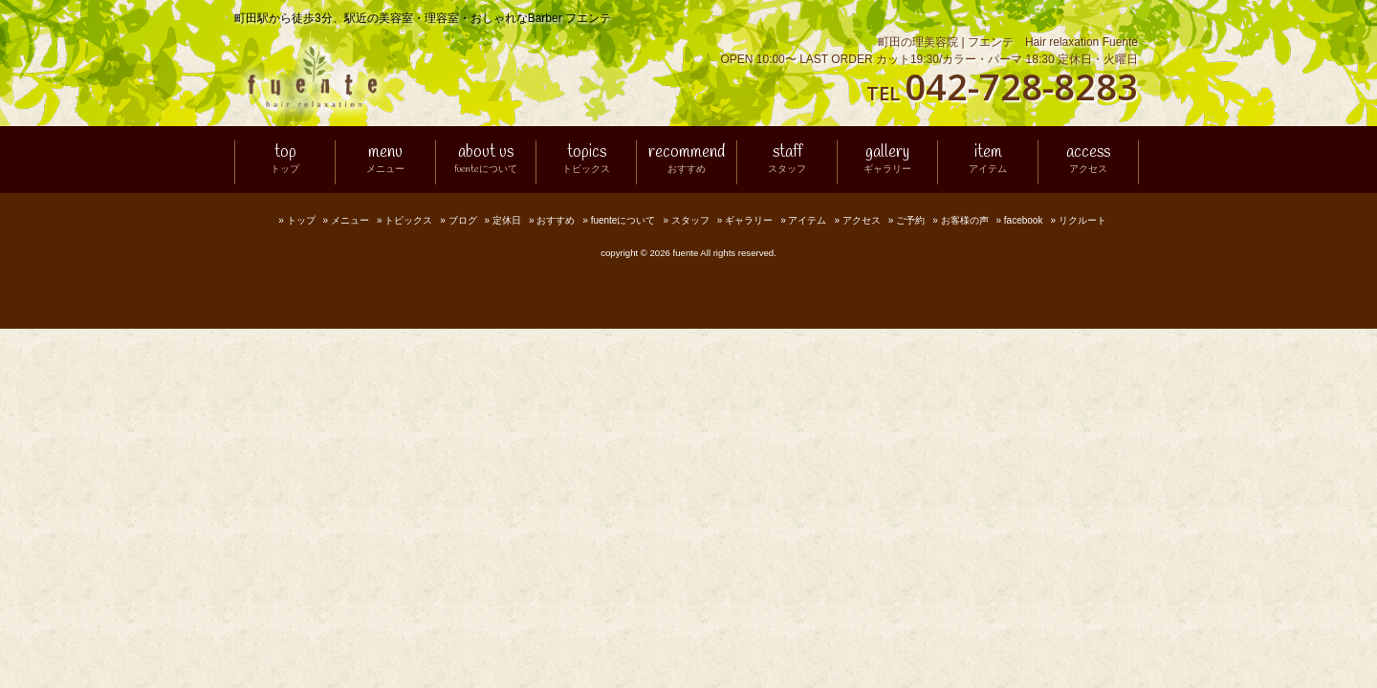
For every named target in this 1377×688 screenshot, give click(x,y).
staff (787, 160)
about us (485, 160)
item (988, 160)
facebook (1023, 220)
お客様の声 (965, 220)
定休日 (506, 220)
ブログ (462, 220)
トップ (301, 220)
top (285, 160)
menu (385, 160)
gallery (887, 160)
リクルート (1082, 220)
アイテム (807, 220)
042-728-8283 (1021, 86)
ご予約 (910, 220)
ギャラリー (749, 220)
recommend (686, 160)
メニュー (350, 220)
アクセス (861, 220)
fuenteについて (623, 220)
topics (586, 160)
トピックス (408, 220)
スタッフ (690, 220)
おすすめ (555, 220)
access (1088, 160)
